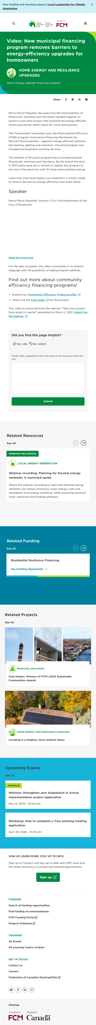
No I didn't (39, 344)
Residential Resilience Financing (35, 560)
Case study (38, 300)
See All (11, 443)
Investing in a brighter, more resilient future (37, 739)
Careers (13, 971)
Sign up (44, 878)
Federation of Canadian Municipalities (34, 977)
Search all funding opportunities (29, 905)
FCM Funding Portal (23, 917)
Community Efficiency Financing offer (52, 294)
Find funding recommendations (29, 911)
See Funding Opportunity (27, 569)
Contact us (15, 965)
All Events (15, 941)
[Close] (92, 4)
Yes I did (22, 344)
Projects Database (22, 923)
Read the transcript (21, 257)
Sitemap (14, 1004)
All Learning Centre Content (26, 947)
